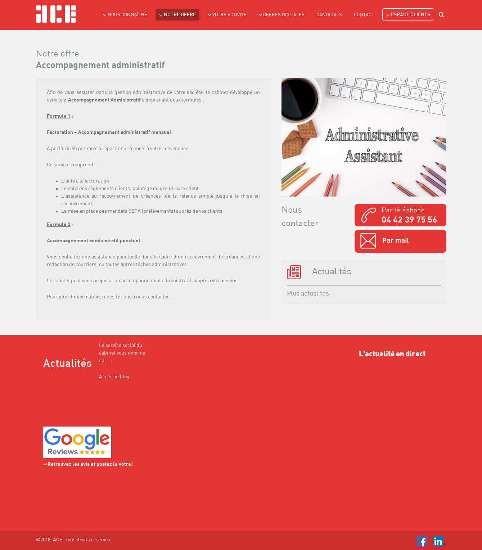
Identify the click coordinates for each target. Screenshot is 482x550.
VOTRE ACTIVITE (227, 14)
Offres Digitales (281, 14)
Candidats (329, 15)
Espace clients (408, 15)
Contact (364, 15)
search (442, 15)
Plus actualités (308, 293)
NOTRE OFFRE (177, 15)
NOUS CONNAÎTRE (125, 14)
